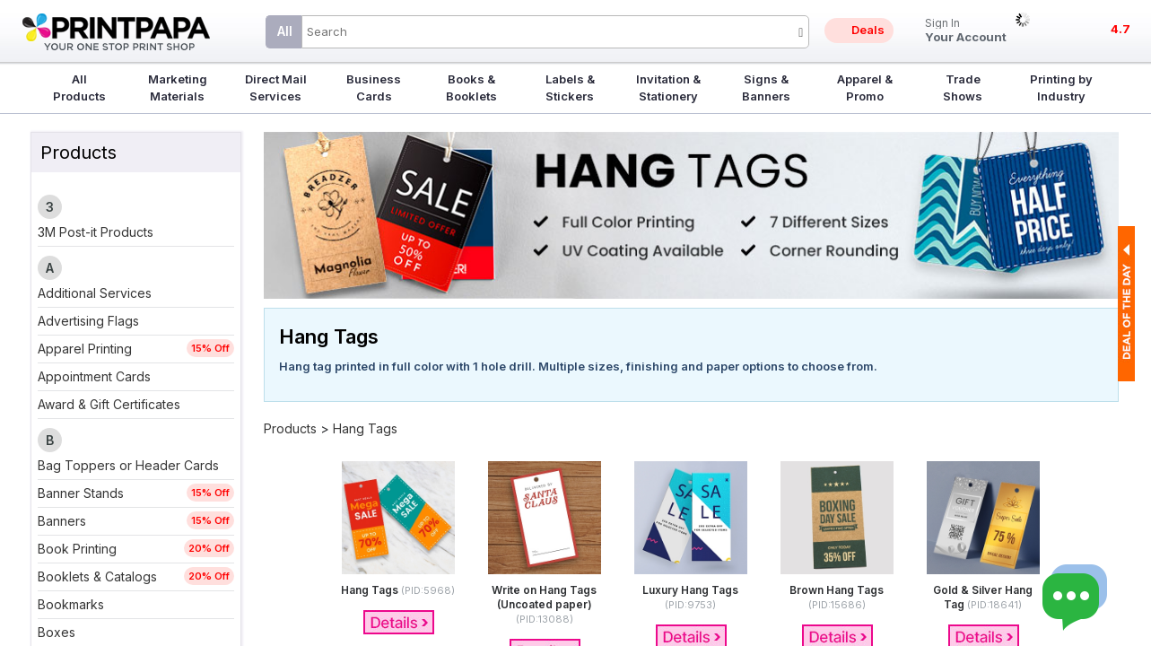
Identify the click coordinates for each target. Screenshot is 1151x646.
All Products (79, 87)
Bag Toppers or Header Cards (128, 465)
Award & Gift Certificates (109, 404)
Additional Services (95, 293)
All (284, 31)
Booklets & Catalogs (97, 576)
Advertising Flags (88, 320)
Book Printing (77, 548)
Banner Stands (81, 493)
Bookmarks (71, 604)
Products (290, 428)
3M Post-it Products (95, 232)
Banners (62, 520)
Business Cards (373, 87)
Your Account (966, 31)
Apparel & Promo (865, 87)
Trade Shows (962, 87)
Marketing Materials (177, 87)
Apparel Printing (85, 348)
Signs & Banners (766, 87)
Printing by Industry (1061, 87)
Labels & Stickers (570, 87)
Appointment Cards (94, 376)
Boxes (56, 632)
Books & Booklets (471, 87)
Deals (868, 29)
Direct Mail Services (276, 87)
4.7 (1120, 29)
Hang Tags (365, 428)
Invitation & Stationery (668, 87)
